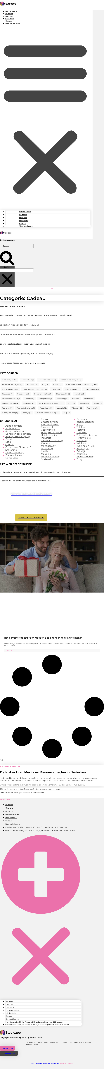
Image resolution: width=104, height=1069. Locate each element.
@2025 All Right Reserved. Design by (52, 1063)
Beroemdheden (12, 814)
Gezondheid (48, 429)
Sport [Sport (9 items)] (71, 403)
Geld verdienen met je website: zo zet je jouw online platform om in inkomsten (40, 830)
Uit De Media (11, 11)
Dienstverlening (14, 452)
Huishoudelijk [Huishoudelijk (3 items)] (63, 394)
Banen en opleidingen (18, 433)
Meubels (46, 454)
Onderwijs (47, 459)
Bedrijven (10, 439)
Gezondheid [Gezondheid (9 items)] (23, 394)
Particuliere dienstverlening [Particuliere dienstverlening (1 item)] (51, 403)
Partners (9, 14)
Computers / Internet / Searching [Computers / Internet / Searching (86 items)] (81, 384)
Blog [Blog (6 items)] (45, 384)
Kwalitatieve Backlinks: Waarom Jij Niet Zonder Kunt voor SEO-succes (36, 827)
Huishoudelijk (49, 435)
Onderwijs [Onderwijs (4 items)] (28, 403)
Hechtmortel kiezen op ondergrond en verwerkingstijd (27, 353)
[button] (45, 117)
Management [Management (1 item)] (45, 399)
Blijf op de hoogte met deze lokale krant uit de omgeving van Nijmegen (35, 472)
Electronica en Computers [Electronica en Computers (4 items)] (35, 389)
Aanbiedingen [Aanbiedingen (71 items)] (9, 380)
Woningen (83, 448)
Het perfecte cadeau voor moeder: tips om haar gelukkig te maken (43, 637)
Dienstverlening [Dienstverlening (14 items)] (10, 389)
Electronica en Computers (13, 456)
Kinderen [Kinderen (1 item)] (29, 399)
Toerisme (82, 432)
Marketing (47, 448)
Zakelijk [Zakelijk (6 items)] (27, 413)
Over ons (9, 16)
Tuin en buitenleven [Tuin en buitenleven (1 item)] (26, 408)
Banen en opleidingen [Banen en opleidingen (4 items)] (71, 380)
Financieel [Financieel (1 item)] (7, 394)
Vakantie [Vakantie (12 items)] (62, 408)
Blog (8, 442)
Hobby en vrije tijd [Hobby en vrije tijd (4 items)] (42, 394)
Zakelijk (81, 451)
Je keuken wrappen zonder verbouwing (19, 325)
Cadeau (9, 444)
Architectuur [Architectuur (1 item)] (27, 380)
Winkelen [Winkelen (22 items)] (77, 408)
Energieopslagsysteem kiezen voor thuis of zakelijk (25, 344)
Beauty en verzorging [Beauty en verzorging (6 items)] (12, 384)
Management (48, 446)
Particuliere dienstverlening (85, 420)
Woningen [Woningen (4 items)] (92, 408)
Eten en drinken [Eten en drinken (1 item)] (91, 389)
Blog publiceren (12, 23)
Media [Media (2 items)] (75, 399)
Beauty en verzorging (17, 436)
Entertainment (49, 421)
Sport (80, 424)
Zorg (79, 459)
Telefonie (82, 427)
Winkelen (82, 443)
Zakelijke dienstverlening (85, 455)
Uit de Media (11, 817)
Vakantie (81, 440)
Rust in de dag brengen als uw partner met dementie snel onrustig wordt (36, 315)
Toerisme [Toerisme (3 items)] (7, 408)
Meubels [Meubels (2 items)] (88, 399)
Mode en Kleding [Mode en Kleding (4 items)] (10, 403)
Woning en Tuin (86, 446)
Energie (45, 419)
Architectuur (12, 428)
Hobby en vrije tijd (51, 432)
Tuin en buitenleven (88, 435)
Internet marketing (52, 440)
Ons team (9, 18)
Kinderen (46, 443)
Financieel (47, 427)
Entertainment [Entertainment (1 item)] (72, 389)
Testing (81, 429)
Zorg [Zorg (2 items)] (66, 413)
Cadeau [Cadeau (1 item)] (57, 384)
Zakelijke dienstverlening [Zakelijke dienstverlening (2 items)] (47, 413)
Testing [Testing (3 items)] (98, 403)
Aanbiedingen (13, 425)
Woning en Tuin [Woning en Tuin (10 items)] (10, 413)
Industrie (46, 437)
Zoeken (7, 267)
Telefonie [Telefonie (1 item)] (84, 403)
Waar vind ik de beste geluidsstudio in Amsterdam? (25, 481)
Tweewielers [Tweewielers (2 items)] (46, 408)
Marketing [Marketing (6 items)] (62, 399)
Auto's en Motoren (15, 431)
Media (44, 451)
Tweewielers (84, 437)
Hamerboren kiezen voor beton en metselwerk (23, 363)
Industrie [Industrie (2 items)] (79, 394)
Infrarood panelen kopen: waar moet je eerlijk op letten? (27, 334)
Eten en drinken (50, 424)
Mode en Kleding (50, 456)
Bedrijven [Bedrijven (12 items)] (32, 384)
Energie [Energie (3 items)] (56, 389)
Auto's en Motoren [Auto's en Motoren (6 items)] (47, 380)
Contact (8, 21)
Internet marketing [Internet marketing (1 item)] (11, 399)
